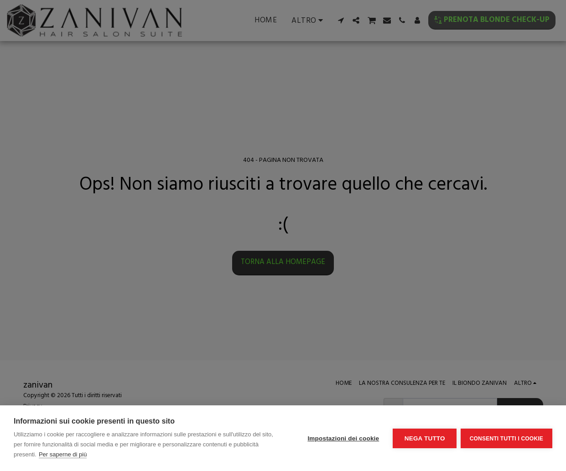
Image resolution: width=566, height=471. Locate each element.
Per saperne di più (63, 454)
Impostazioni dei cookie (343, 438)
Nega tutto (424, 438)
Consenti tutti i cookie (506, 438)
